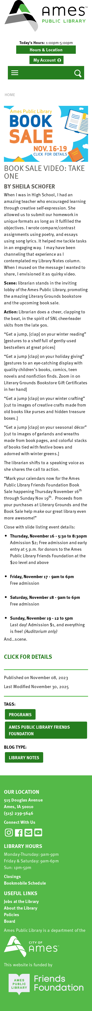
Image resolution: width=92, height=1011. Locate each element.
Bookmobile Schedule (25, 882)
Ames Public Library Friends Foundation (39, 730)
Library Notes (24, 757)
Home (10, 95)
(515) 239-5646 (18, 813)
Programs (20, 714)
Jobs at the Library (21, 901)
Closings (12, 876)
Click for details (28, 656)
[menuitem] (46, 60)
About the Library (20, 907)
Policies (11, 914)
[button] (46, 42)
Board (9, 921)
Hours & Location (46, 49)
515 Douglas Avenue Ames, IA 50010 (23, 803)
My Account (44, 59)
